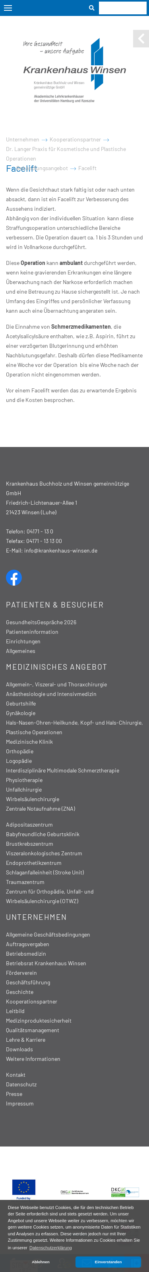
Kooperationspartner (75, 139)
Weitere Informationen (33, 1058)
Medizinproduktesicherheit (39, 1020)
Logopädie (19, 760)
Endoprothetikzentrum (34, 862)
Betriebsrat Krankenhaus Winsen (46, 963)
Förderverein (21, 972)
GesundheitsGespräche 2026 (41, 622)
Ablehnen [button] (41, 1262)
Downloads (19, 1049)
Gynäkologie (20, 712)
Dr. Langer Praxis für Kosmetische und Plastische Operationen (66, 153)
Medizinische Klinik (29, 741)
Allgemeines (20, 650)
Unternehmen (22, 139)
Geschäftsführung (28, 982)
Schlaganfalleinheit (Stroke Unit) (45, 872)
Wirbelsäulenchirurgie (32, 799)
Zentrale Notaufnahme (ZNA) (40, 808)
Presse (14, 1093)
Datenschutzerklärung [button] (50, 1247)
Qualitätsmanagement (32, 1030)
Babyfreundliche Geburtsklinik (42, 834)
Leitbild (15, 1010)
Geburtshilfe (21, 703)
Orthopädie (19, 751)
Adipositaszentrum (29, 824)
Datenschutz (21, 1084)
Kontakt (15, 1074)
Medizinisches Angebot (57, 666)
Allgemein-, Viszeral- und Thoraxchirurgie (56, 684)
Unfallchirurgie (24, 789)
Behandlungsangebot (42, 168)
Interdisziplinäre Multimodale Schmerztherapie (62, 770)
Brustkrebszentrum (29, 843)
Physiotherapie (24, 779)
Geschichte (19, 991)
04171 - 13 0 (40, 531)
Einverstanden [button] (108, 1262)
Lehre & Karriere (25, 1039)
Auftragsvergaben (27, 944)
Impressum (20, 1103)
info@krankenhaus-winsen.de (60, 550)
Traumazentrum (25, 881)
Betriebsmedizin (26, 953)
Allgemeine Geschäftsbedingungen (48, 934)
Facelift (87, 168)
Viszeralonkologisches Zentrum (44, 853)
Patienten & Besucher (55, 604)
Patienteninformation (32, 631)
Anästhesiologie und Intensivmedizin (51, 693)
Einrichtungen (23, 641)
